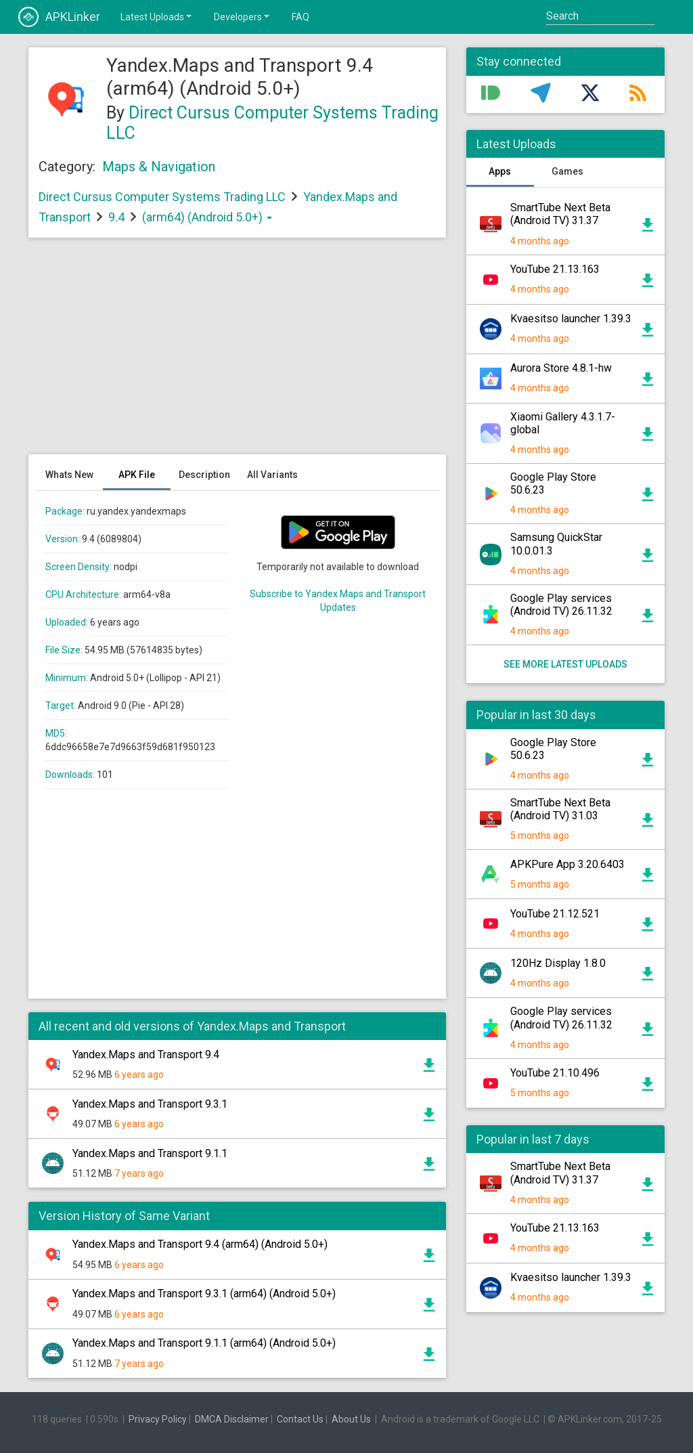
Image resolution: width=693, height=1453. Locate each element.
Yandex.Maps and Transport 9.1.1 (149, 1153)
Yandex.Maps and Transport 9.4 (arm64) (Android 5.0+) (200, 1244)
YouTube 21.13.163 (555, 269)
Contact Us (300, 1419)
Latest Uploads (157, 16)
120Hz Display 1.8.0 (558, 963)
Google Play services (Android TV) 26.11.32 (561, 604)
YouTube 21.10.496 (555, 1072)
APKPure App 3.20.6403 (567, 864)
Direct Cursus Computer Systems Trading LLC (162, 197)
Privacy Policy (158, 1419)
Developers (242, 16)
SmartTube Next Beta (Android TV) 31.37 (560, 214)
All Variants (272, 474)
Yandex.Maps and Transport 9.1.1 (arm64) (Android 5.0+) (204, 1343)
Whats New (69, 474)
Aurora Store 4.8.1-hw (561, 368)
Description (204, 474)
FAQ (300, 17)
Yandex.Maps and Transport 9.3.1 (149, 1104)
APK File (136, 474)
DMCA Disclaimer (232, 1419)
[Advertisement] (237, 353)
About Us (351, 1419)
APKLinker (59, 17)
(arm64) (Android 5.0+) (207, 217)
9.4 (117, 217)
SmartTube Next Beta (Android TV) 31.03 (560, 809)
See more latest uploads (565, 664)
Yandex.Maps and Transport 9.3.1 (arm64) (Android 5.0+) (204, 1293)
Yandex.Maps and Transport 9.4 (145, 1054)
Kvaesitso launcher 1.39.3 (570, 318)
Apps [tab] (500, 171)
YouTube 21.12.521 (555, 913)
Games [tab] (567, 171)
